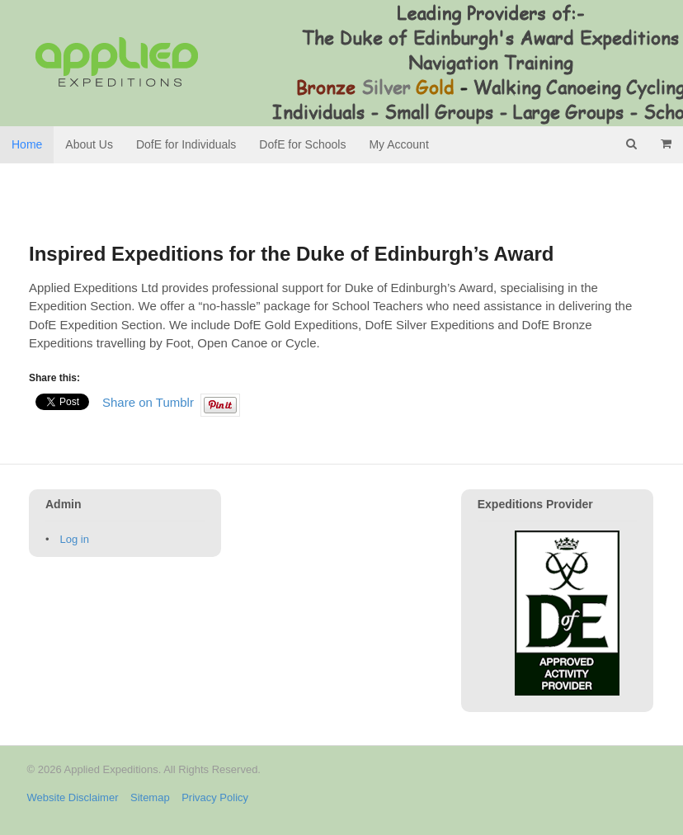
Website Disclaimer (73, 797)
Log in (74, 539)
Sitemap (150, 797)
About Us (89, 144)
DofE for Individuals (186, 144)
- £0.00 (665, 143)
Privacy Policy (214, 797)
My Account (398, 144)
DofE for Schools (302, 144)
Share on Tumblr (148, 401)
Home (27, 144)
